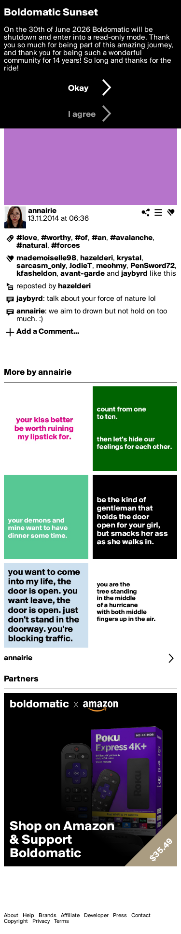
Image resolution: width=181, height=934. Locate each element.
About (11, 916)
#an (99, 238)
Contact (141, 916)
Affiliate (70, 916)
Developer (96, 916)
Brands (47, 916)
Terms (61, 921)
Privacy (41, 921)
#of (81, 238)
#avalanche (131, 238)
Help (28, 916)
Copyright (16, 921)
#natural (31, 246)
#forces (65, 246)
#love (26, 238)
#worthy (56, 238)
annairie (42, 211)
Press (120, 916)
